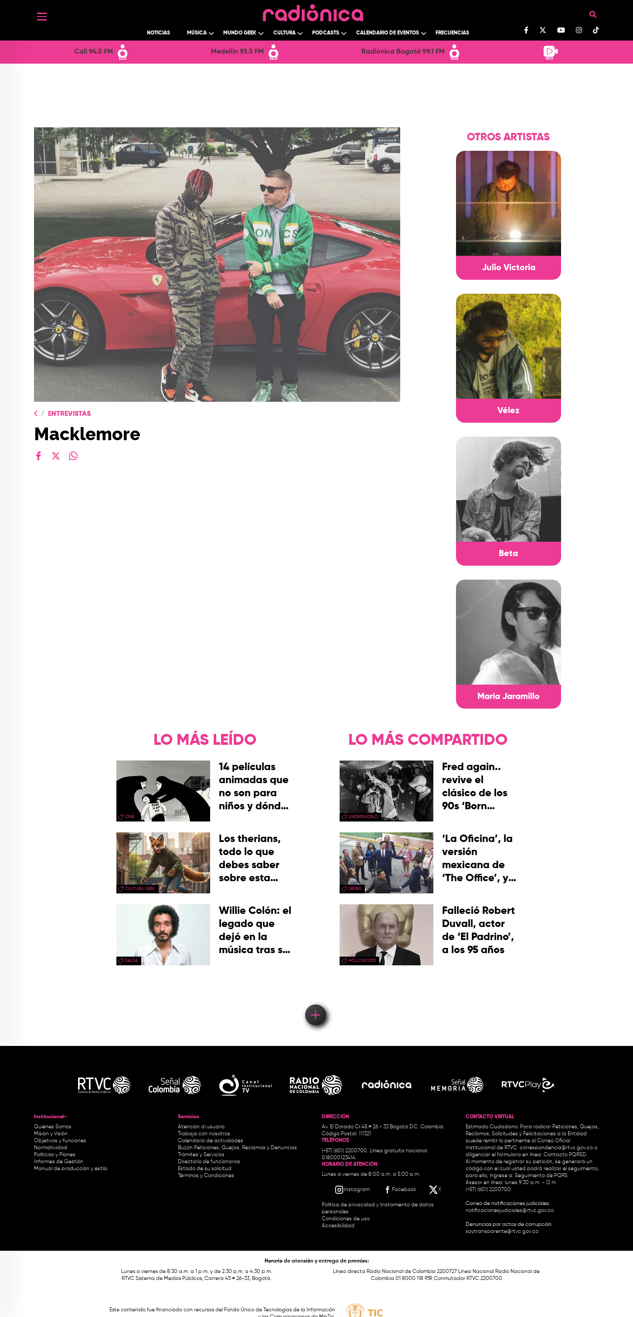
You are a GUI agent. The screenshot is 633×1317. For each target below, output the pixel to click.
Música (197, 33)
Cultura (284, 33)
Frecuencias (452, 33)
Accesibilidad (339, 1226)
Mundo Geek (239, 33)
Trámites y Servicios (201, 1154)
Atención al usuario (201, 1127)
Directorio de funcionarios (209, 1161)
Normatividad (50, 1148)
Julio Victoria (508, 268)
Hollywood (362, 960)
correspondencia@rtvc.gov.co (556, 1148)
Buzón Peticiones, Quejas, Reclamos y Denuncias (237, 1148)
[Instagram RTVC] (352, 1189)
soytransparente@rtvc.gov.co (502, 1231)
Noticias (158, 33)
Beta (508, 554)
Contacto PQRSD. (565, 1154)
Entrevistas (69, 414)
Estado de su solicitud (204, 1168)
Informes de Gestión (58, 1161)
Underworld (363, 817)
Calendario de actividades (210, 1141)
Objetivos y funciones (60, 1141)
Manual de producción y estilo (70, 1168)
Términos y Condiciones (206, 1175)
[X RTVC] (435, 1189)
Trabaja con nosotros (204, 1134)
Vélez (508, 411)
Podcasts (325, 33)
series (354, 888)
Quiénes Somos (52, 1127)
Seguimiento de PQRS (541, 1175)
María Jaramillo (508, 696)
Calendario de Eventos (387, 33)
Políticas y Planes (54, 1154)
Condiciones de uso (346, 1219)
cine (129, 817)
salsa (131, 960)
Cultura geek (140, 888)
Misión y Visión (51, 1134)
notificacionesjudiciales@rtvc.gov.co (510, 1210)
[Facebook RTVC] (399, 1189)
